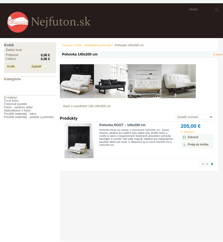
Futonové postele (15, 104)
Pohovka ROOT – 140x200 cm (122, 125)
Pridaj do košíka (198, 144)
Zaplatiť (37, 66)
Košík (9, 45)
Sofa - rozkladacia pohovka (93, 45)
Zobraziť (193, 137)
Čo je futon (11, 100)
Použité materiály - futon (20, 113)
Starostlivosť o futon (17, 110)
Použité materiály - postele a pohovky (29, 117)
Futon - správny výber (18, 107)
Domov (67, 45)
